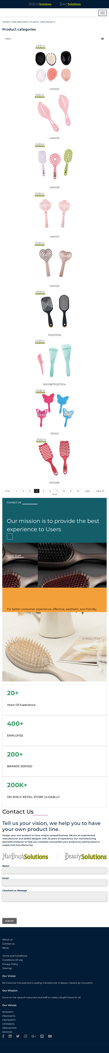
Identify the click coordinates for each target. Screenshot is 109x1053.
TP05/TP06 (54, 335)
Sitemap (7, 968)
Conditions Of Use (12, 959)
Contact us (8, 943)
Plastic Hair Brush (42, 22)
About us (7, 939)
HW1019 (54, 138)
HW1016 (54, 286)
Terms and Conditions (14, 955)
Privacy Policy (10, 964)
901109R (54, 482)
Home (5, 22)
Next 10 (100, 491)
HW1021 (54, 89)
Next (87, 491)
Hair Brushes (19, 22)
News (5, 947)
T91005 (54, 433)
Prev (7, 491)
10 (78, 491)
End (55, 494)
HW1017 (54, 236)
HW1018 (54, 187)
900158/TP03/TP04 (54, 384)
